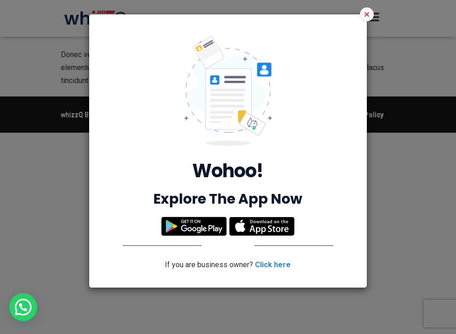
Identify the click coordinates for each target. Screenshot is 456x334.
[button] (23, 307)
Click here (273, 264)
